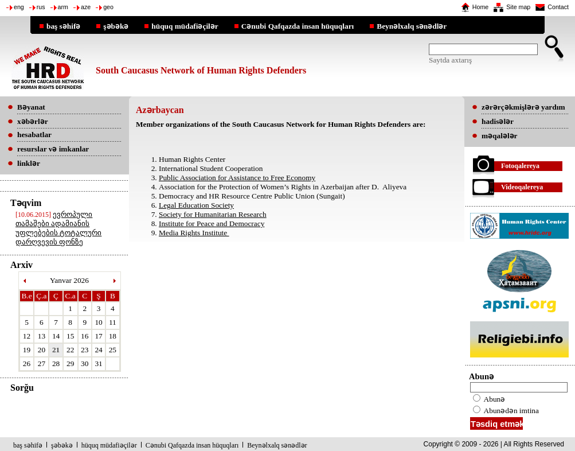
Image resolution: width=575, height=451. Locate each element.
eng (19, 6)
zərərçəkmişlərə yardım (523, 107)
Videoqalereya (522, 187)
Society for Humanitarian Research (213, 214)
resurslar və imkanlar (53, 149)
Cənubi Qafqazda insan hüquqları (297, 26)
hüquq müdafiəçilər (184, 26)
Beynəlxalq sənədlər (412, 26)
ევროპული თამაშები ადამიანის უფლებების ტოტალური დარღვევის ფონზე (58, 228)
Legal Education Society (196, 205)
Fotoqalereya (520, 166)
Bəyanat (31, 107)
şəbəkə (115, 26)
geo (108, 6)
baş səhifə (63, 26)
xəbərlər (32, 121)
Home (480, 6)
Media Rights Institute (194, 232)
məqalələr (500, 135)
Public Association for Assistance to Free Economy (237, 177)
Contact (558, 6)
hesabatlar (34, 134)
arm (63, 6)
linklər (28, 163)
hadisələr (498, 121)
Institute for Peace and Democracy (211, 223)
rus (41, 6)
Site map (518, 6)
